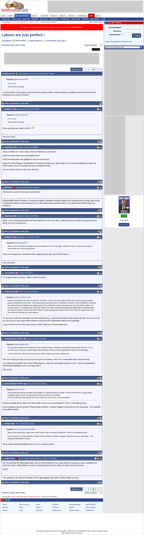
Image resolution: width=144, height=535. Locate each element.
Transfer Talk (16, 19)
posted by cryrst (18, 389)
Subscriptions (95, 19)
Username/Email (115, 27)
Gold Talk (85, 19)
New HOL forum (77, 27)
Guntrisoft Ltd (77, 533)
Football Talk (65, 19)
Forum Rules (51, 41)
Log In (63, 41)
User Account (24, 504)
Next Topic (20, 45)
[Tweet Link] (12, 83)
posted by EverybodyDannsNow (24, 429)
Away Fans (44, 19)
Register (8, 41)
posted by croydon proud (22, 297)
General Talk (75, 19)
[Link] (5, 469)
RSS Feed (39, 510)
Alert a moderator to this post (17, 103)
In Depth (55, 504)
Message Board (22, 22)
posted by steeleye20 (20, 79)
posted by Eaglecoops (21, 344)
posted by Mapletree (20, 243)
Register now (127, 41)
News (38, 504)
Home (13, 22)
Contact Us (90, 510)
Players (71, 507)
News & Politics (34, 22)
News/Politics (54, 19)
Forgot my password (113, 41)
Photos (38, 507)
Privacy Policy (74, 510)
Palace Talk (6, 19)
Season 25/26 (90, 504)
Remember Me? (115, 35)
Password (117, 31)
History (5, 510)
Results (5, 507)
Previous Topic (8, 45)
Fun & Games (90, 507)
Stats (21, 507)
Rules (104, 19)
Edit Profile (20, 41)
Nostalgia (35, 19)
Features (55, 507)
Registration (56, 510)
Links (21, 510)
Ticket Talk (26, 19)
